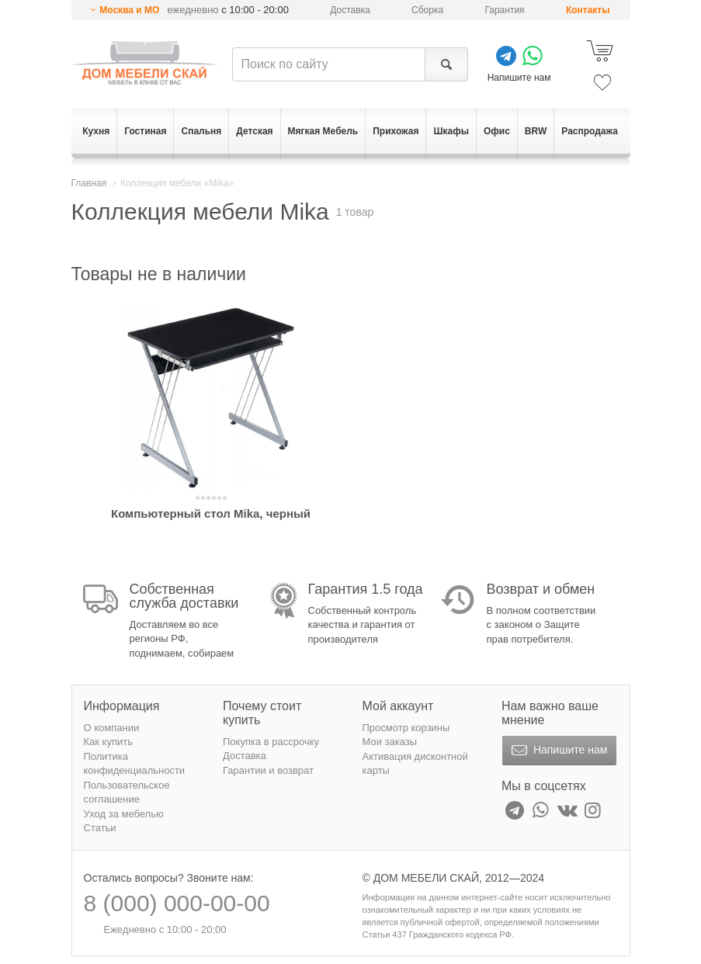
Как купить (108, 741)
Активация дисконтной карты (415, 764)
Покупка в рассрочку (271, 741)
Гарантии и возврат (268, 770)
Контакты (588, 10)
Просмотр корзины (406, 727)
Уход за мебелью (124, 814)
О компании (112, 727)
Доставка (350, 10)
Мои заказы (390, 741)
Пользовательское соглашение (127, 792)
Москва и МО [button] (129, 10)
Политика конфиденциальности (135, 764)
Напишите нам (557, 750)
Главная (89, 183)
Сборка (427, 10)
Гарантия (504, 10)
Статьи (100, 828)
